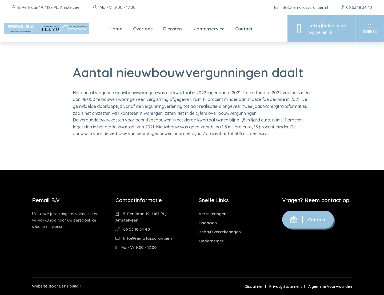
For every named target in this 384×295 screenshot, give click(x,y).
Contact (243, 29)
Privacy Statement (285, 286)
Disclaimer (254, 286)
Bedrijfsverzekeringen (220, 231)
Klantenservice (209, 29)
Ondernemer (211, 240)
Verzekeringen (212, 213)
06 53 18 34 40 (356, 7)
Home (115, 29)
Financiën (208, 222)
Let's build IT (71, 286)
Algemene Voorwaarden (330, 286)
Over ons (143, 29)
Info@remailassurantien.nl (301, 7)
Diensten (172, 29)
